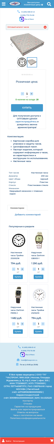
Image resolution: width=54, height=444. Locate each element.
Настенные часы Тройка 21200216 (17, 255)
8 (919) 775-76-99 (27, 15)
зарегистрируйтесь (26, 121)
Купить (18, 277)
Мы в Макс (29, 19)
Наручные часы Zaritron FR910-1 (17, 310)
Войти (9, 441)
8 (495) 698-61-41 (28, 12)
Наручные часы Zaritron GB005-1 (38, 255)
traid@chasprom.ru (29, 360)
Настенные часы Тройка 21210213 (37, 310)
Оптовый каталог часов (18, 27)
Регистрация (18, 441)
